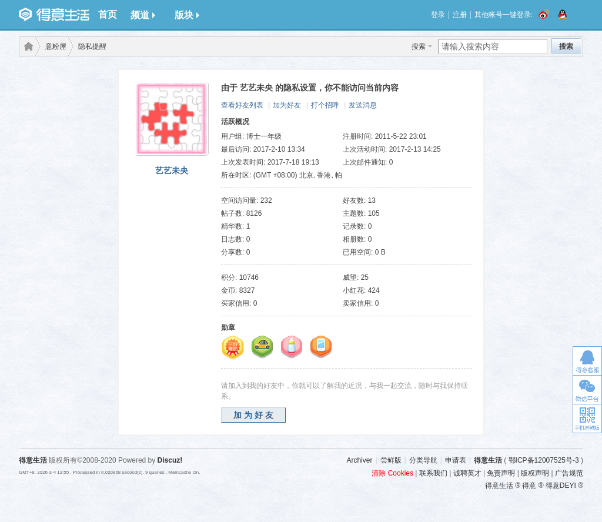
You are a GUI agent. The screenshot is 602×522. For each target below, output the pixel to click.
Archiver (359, 460)
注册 (460, 15)
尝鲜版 (391, 460)
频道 (143, 15)
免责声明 (501, 473)
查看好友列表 (242, 105)
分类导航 (423, 460)
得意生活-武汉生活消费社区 (26, 46)
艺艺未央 (171, 170)
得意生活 (488, 460)
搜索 (419, 46)
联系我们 (433, 473)
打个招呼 (325, 105)
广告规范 (569, 473)
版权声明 (535, 473)
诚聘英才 (467, 473)
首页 (107, 14)
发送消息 (363, 105)
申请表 (455, 460)
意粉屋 (55, 46)
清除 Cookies (392, 473)
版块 (187, 15)
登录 (438, 15)
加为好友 (287, 105)
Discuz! (170, 460)
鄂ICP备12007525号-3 (544, 460)
